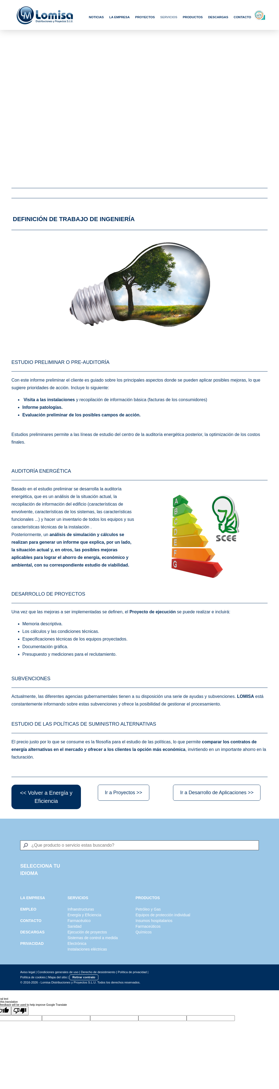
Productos (193, 17)
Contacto (242, 17)
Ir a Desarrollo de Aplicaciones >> (216, 792)
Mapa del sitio (57, 977)
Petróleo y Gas (148, 909)
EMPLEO (28, 909)
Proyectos (145, 17)
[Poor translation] (20, 1010)
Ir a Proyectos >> (123, 792)
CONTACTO (30, 920)
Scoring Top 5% (264, 15)
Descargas (218, 17)
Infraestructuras (81, 909)
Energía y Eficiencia (84, 915)
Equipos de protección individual (162, 915)
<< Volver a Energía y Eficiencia (46, 797)
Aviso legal (27, 972)
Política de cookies (33, 977)
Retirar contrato (83, 977)
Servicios (168, 17)
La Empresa (119, 17)
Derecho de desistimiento (98, 972)
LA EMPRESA (32, 898)
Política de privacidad (132, 972)
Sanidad (74, 926)
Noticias (96, 17)
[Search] (139, 845)
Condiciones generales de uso (57, 972)
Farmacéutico (79, 920)
